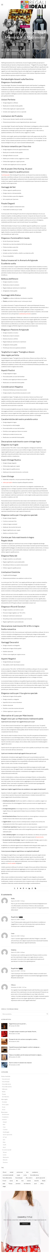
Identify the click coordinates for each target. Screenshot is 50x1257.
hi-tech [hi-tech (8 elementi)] (4, 1181)
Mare (4, 1142)
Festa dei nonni (6, 1079)
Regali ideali (31, 41)
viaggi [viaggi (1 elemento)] (4, 1186)
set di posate (5, 175)
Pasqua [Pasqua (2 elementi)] (10, 1184)
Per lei (3, 1107)
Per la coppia (5, 1104)
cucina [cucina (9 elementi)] (25, 1175)
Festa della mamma (7, 1086)
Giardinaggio (6, 1132)
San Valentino (5, 1097)
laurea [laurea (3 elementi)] (11, 1181)
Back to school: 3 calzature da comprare (20, 1062)
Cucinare (5, 1129)
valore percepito (7, 482)
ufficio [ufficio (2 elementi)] (42, 1184)
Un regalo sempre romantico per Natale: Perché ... (23, 1031)
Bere (4, 1124)
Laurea (4, 1155)
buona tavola (39, 837)
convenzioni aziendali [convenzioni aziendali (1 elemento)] (8, 1175)
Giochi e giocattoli (7, 1135)
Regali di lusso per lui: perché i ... (18, 1023)
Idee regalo (4, 1099)
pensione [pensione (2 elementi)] (18, 1184)
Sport (4, 1147)
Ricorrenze (4, 1112)
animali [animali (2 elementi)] (11, 1172)
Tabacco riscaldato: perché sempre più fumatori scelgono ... (25, 1055)
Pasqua (4, 1094)
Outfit (4, 1145)
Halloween (4, 1089)
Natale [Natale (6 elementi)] (44, 1181)
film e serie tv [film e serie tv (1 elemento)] (29, 1178)
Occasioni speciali (6, 1150)
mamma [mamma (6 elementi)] (29, 1181)
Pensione (5, 1162)
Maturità (5, 1160)
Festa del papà (5, 1081)
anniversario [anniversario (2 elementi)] (20, 1172)
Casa (4, 1127)
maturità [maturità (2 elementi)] (36, 1181)
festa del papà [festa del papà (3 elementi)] (19, 1178)
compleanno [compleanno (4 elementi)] (35, 1172)
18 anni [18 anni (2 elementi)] (4, 1172)
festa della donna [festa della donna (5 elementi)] (34, 1175)
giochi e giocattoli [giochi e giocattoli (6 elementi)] (41, 1178)
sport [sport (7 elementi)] (35, 1184)
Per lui (3, 1109)
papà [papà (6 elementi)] (4, 1184)
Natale (3, 1091)
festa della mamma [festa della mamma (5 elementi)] (7, 1178)
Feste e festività (5, 1076)
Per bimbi (4, 1102)
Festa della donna (6, 1084)
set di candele (12, 863)
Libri (4, 1140)
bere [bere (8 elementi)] (27, 1172)
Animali (5, 1122)
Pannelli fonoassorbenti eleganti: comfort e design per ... (24, 1047)
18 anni (5, 1152)
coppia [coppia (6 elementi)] (18, 1175)
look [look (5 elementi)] (23, 1181)
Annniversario (5, 1114)
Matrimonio (25, 26)
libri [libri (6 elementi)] (17, 1181)
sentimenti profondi (24, 313)
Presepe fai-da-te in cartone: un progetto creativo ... (23, 1039)
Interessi (4, 1119)
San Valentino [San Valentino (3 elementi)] (27, 1184)
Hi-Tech (5, 1137)
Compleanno (5, 1117)
